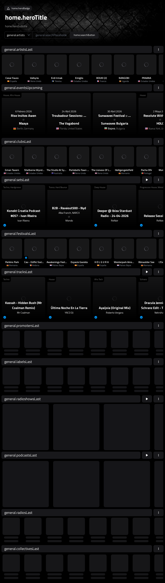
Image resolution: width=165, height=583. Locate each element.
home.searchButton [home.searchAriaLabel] (84, 35)
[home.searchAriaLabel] (51, 35)
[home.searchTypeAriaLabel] (18, 35)
